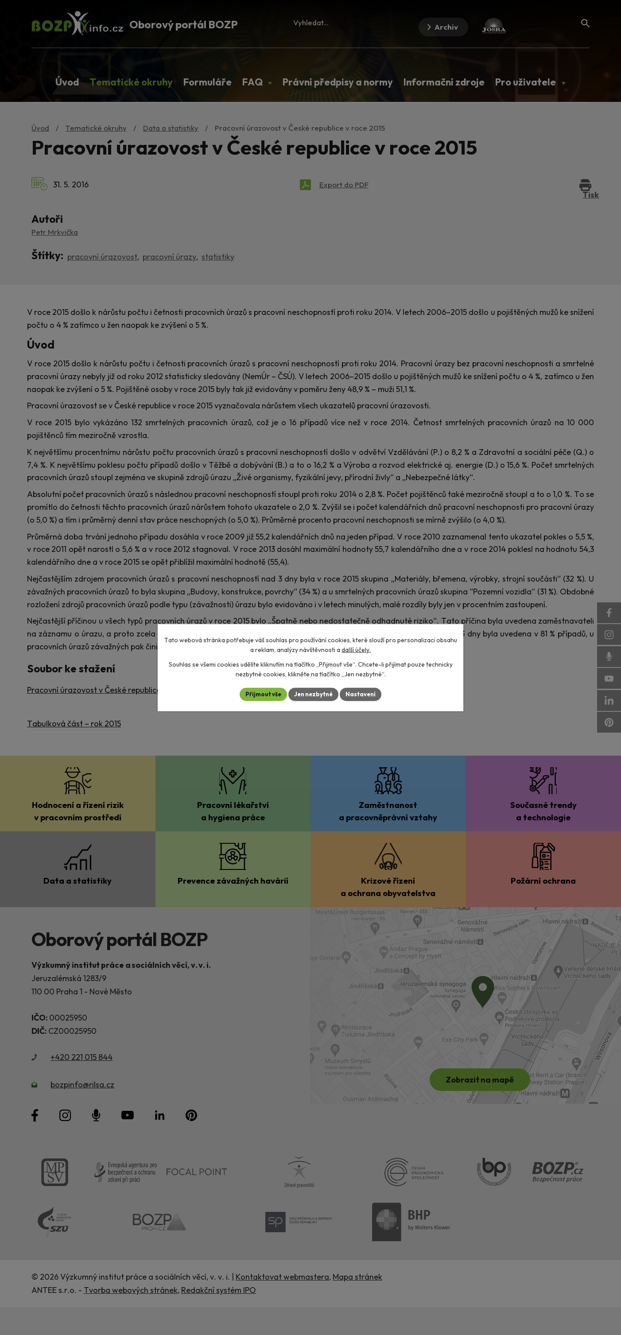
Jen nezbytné (313, 694)
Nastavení (364, 694)
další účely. (356, 649)
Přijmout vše (260, 694)
